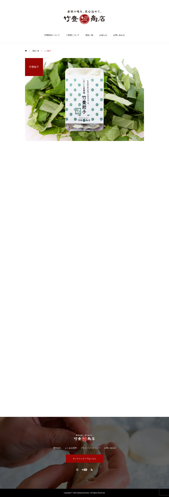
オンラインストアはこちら (84, 458)
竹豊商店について (52, 35)
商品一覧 (89, 35)
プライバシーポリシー (90, 448)
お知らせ (103, 35)
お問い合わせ (119, 35)
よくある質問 (71, 448)
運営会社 (57, 448)
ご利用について (72, 35)
